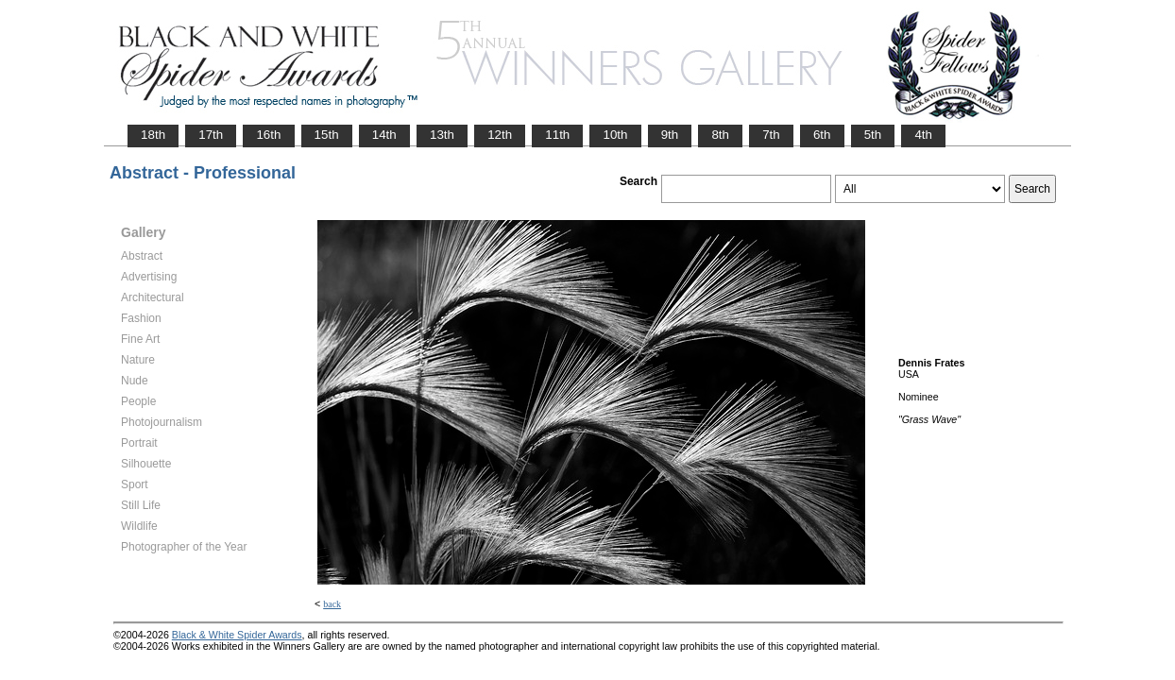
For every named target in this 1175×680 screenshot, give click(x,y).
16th (268, 135)
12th (499, 135)
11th (557, 135)
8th (720, 135)
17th (210, 135)
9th (670, 135)
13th (442, 135)
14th (384, 135)
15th (326, 135)
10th (615, 135)
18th (153, 135)
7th (771, 135)
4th (923, 135)
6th (822, 135)
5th (873, 135)
